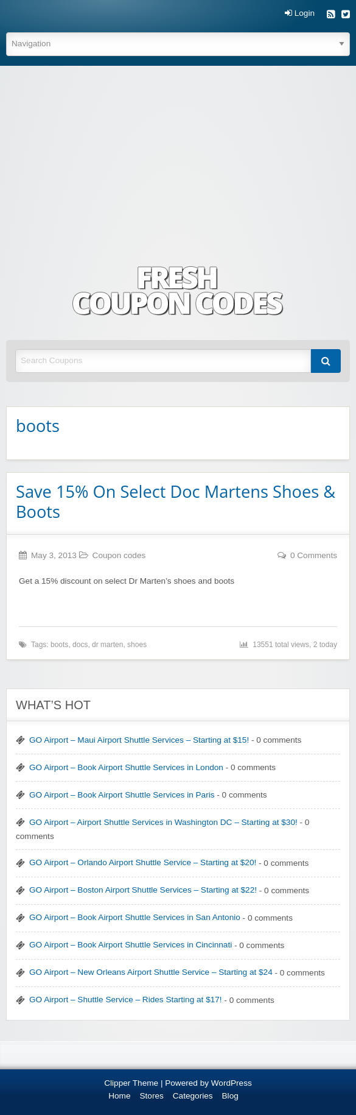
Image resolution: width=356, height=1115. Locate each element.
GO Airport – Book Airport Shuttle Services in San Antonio (134, 917)
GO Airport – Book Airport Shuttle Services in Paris (121, 794)
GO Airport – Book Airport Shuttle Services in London (126, 767)
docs (80, 644)
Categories (193, 1095)
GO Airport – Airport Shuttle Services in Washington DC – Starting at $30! (163, 822)
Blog (230, 1095)
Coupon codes (119, 555)
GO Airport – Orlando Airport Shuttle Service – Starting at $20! (142, 862)
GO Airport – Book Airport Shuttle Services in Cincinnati (130, 944)
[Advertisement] (178, 157)
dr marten (107, 644)
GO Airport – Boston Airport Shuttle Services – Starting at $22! (143, 889)
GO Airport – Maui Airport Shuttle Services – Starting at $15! (139, 740)
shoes (137, 644)
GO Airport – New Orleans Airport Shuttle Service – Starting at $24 (151, 972)
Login (300, 13)
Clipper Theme (131, 1083)
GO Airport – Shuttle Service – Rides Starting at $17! (125, 999)
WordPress (231, 1083)
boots (59, 644)
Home (119, 1095)
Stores (152, 1095)
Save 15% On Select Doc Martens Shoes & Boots (175, 501)
